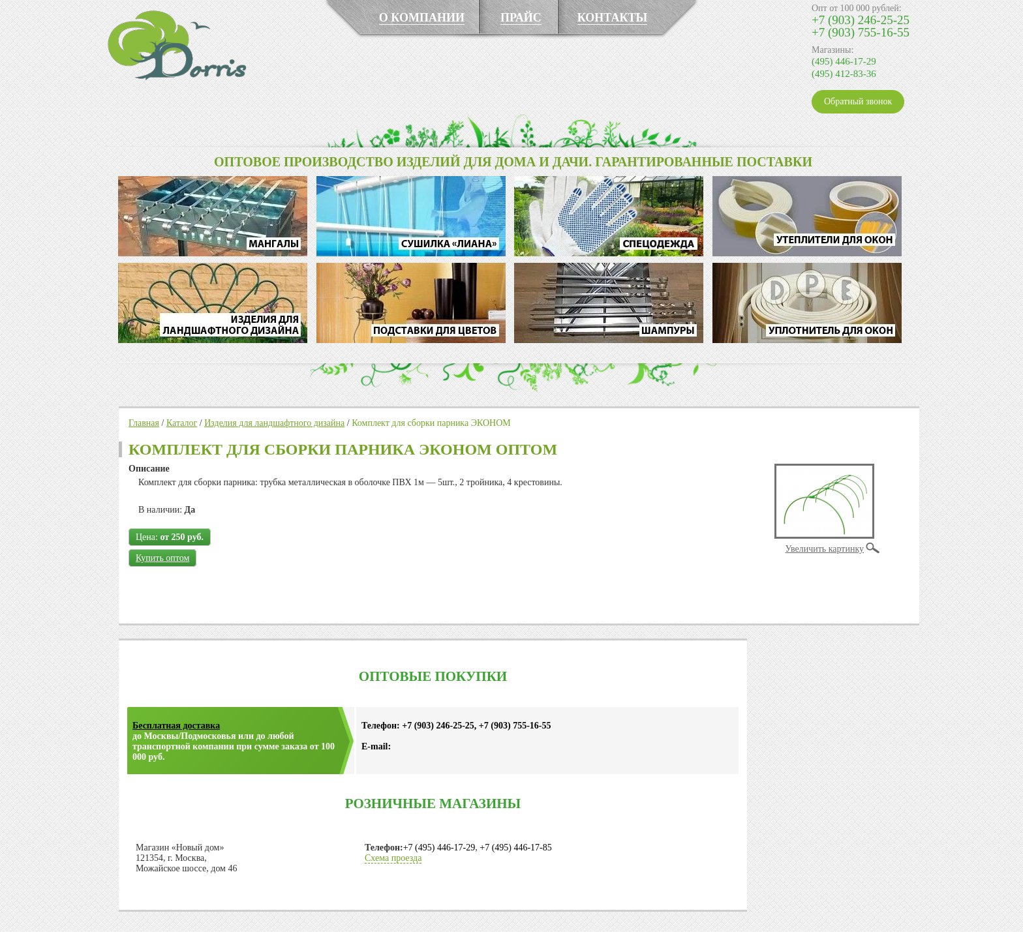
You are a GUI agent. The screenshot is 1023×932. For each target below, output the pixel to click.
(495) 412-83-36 (844, 73)
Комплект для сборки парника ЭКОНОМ (431, 423)
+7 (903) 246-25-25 (860, 20)
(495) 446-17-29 (844, 61)
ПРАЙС (521, 17)
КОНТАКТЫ (612, 17)
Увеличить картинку (825, 549)
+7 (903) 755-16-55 (860, 32)
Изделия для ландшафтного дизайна (274, 423)
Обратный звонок (858, 101)
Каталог (181, 423)
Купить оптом (162, 558)
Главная (144, 423)
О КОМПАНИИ (422, 17)
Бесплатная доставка (176, 725)
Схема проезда (393, 858)
